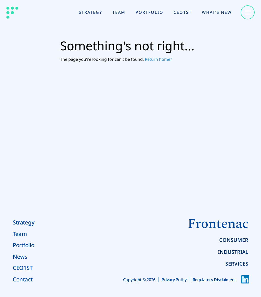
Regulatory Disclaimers (214, 279)
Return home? (158, 59)
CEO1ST (22, 267)
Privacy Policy (174, 279)
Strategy (90, 12)
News (20, 256)
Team (118, 12)
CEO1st (183, 12)
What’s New (217, 12)
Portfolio (149, 12)
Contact (23, 279)
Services (236, 263)
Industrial (233, 251)
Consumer (233, 239)
